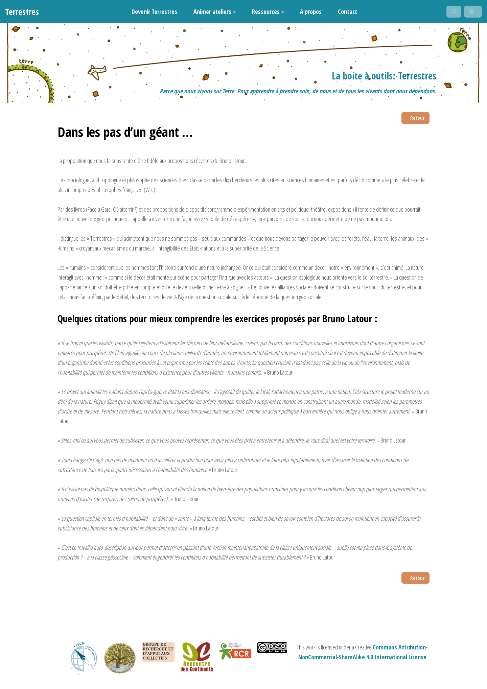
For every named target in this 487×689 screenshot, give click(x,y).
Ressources (265, 13)
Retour (415, 121)
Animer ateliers (211, 13)
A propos (308, 13)
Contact (344, 13)
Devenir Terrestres (152, 13)
